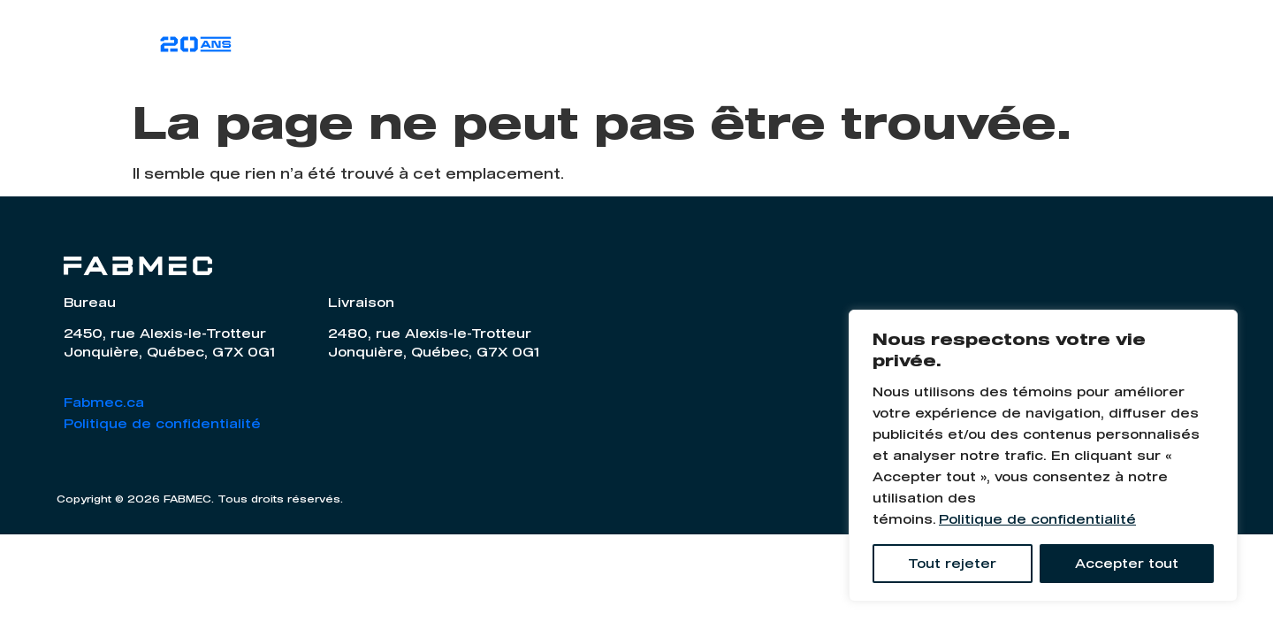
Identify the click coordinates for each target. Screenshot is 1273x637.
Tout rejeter (952, 563)
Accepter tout (1126, 563)
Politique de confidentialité (1037, 518)
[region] (1043, 456)
